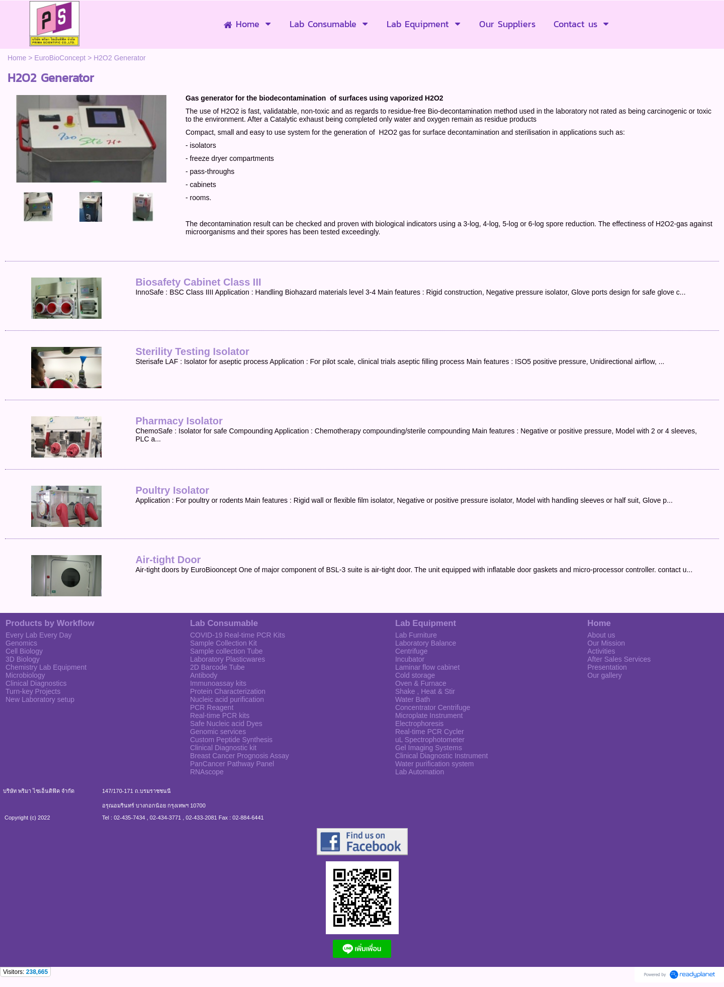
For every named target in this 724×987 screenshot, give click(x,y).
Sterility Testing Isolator (192, 351)
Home (17, 58)
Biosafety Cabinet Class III (198, 282)
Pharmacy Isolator (178, 420)
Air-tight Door (168, 559)
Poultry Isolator (172, 490)
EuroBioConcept (59, 58)
